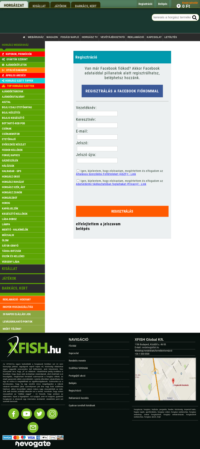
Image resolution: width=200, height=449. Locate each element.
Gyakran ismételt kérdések (82, 405)
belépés (83, 228)
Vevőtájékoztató (113, 37)
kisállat (39, 6)
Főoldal (72, 345)
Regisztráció (75, 390)
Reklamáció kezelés (79, 398)
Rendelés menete (77, 360)
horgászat (14, 5)
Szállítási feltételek (78, 368)
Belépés (73, 383)
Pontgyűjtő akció (77, 375)
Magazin (52, 37)
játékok (60, 6)
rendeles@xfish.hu (150, 347)
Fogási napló (70, 37)
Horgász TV (90, 37)
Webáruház (36, 37)
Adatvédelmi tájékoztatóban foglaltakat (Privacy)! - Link (111, 184)
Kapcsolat (154, 37)
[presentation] (106, 194)
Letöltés (170, 37)
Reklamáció (136, 37)
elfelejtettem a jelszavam (98, 224)
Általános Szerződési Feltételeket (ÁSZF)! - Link (106, 174)
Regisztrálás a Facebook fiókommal (122, 91)
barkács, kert (85, 6)
